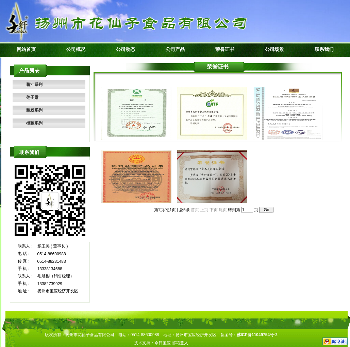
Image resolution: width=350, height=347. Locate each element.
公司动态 (125, 49)
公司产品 (175, 49)
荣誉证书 (224, 49)
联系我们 (324, 49)
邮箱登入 (180, 343)
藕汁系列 (34, 84)
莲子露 (32, 97)
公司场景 (274, 49)
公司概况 (75, 49)
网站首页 (26, 49)
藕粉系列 (34, 110)
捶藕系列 (34, 123)
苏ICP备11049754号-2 (257, 334)
